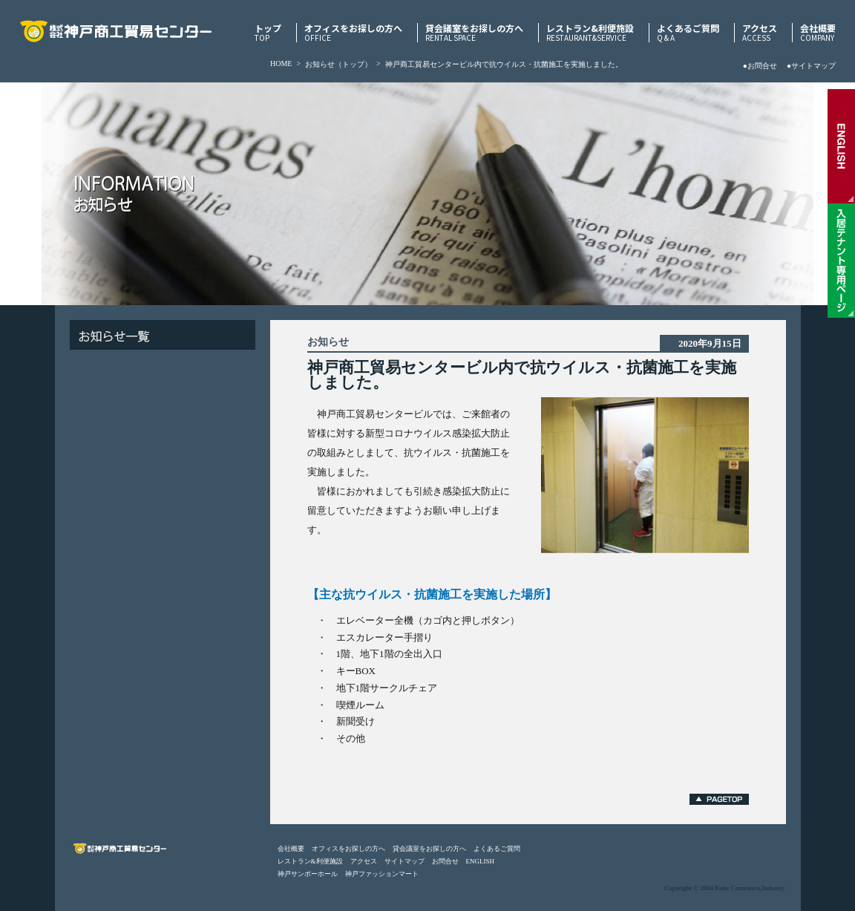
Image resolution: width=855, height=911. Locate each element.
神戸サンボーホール (308, 874)
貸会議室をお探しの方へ (474, 32)
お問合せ (445, 861)
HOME (281, 63)
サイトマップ (404, 861)
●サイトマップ (811, 66)
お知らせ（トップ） (338, 64)
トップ (268, 32)
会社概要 (818, 32)
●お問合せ (760, 66)
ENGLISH (480, 861)
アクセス (759, 32)
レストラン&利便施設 (590, 32)
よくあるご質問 (688, 32)
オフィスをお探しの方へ (353, 32)
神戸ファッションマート (382, 874)
